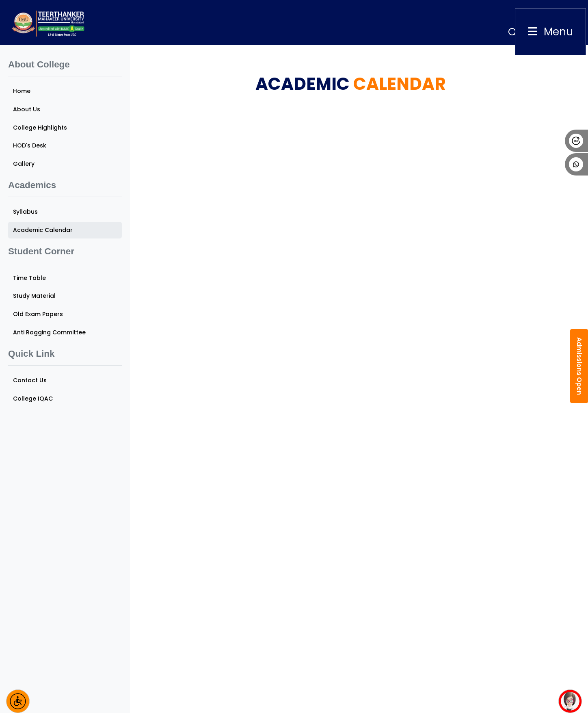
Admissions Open (579, 366)
